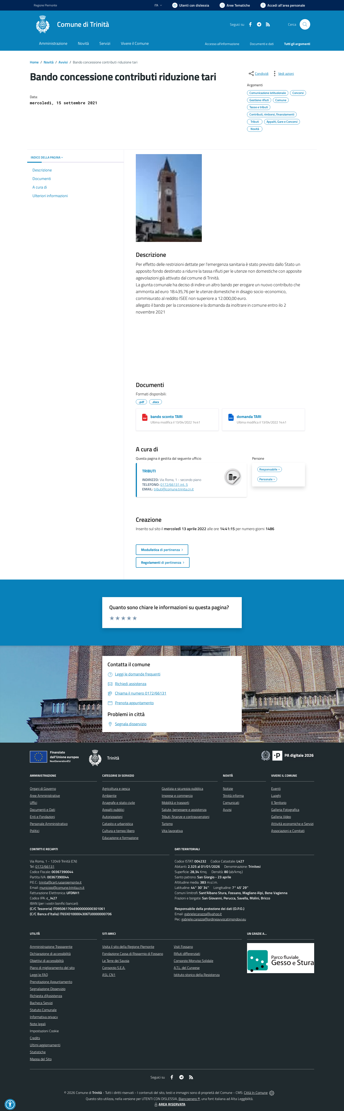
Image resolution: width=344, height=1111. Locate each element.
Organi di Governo (43, 788)
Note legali (38, 1023)
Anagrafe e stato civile (118, 802)
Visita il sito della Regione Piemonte (128, 946)
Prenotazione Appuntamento (51, 981)
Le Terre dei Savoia (115, 960)
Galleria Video (281, 816)
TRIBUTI (149, 471)
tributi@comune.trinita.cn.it (174, 489)
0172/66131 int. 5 (174, 484)
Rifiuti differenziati (187, 953)
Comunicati (231, 802)
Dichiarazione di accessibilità (50, 953)
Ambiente (109, 795)
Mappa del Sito (41, 1059)
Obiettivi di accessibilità (47, 960)
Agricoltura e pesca (116, 788)
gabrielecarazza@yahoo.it (203, 914)
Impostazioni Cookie (44, 1031)
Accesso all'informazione (222, 43)
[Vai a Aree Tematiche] (234, 5)
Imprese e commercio (177, 795)
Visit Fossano (183, 946)
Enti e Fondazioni (42, 816)
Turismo (167, 823)
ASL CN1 (108, 974)
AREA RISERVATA (169, 1104)
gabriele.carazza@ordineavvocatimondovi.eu (213, 919)
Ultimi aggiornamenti (45, 1045)
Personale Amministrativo (49, 823)
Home (34, 62)
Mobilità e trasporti (175, 802)
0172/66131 (44, 866)
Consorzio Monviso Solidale (193, 960)
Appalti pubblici (113, 809)
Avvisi (63, 62)
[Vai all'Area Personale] (282, 5)
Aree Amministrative (45, 795)
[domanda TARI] (231, 417)
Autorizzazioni (112, 816)
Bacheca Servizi (41, 1002)
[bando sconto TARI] (144, 417)
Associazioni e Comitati (288, 830)
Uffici (33, 802)
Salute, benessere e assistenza (184, 809)
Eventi (276, 788)
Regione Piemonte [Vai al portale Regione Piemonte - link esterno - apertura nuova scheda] (45, 5)
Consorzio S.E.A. (113, 967)
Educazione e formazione (120, 837)
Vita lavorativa (172, 830)
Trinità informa (233, 795)
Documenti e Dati (42, 809)
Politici (34, 830)
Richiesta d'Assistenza (46, 995)
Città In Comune (256, 1092)
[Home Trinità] (71, 24)
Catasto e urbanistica (117, 823)
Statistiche (38, 1052)
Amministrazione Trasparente (51, 946)
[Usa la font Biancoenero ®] (190, 5)
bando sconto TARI (166, 417)
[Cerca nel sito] (305, 24)
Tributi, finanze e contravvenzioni (185, 816)
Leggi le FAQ (39, 974)
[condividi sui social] (258, 73)
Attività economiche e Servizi (292, 823)
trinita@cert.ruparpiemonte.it (60, 882)
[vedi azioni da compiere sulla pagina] (282, 73)
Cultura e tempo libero (118, 830)
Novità (49, 62)
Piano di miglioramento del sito (52, 967)
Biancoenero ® (189, 1098)
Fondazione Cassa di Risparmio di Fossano (132, 953)
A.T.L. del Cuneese (187, 967)
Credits (35, 1038)
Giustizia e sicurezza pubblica (182, 788)
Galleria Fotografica (285, 809)
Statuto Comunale (43, 1009)
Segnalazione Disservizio (47, 988)
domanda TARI (249, 417)
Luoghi (276, 795)
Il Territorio (278, 802)
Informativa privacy (44, 1016)
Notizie (228, 788)
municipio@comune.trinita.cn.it (61, 887)
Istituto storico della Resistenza (197, 974)
